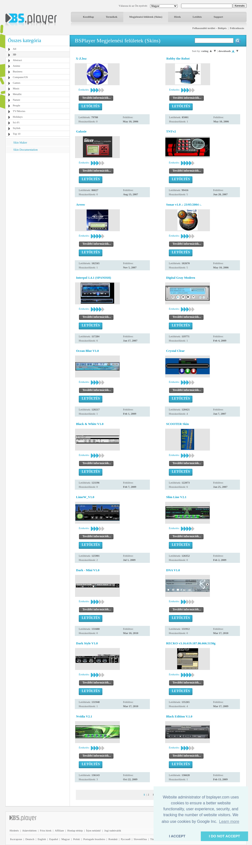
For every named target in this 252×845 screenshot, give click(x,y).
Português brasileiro (94, 839)
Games (16, 82)
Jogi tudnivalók (112, 830)
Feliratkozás (237, 28)
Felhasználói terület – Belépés (209, 28)
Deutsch (29, 839)
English (42, 839)
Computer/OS (20, 77)
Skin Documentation (25, 149)
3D (14, 54)
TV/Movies (19, 111)
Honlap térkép (75, 830)
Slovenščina (140, 839)
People (16, 105)
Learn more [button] (229, 821)
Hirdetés (14, 830)
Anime (16, 65)
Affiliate (59, 830)
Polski (76, 839)
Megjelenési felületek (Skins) (145, 16)
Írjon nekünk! (93, 830)
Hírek (177, 16)
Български (16, 839)
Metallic (17, 94)
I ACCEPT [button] (177, 836)
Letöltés (197, 16)
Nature (16, 99)
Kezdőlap (88, 16)
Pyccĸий (125, 839)
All (14, 48)
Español (53, 839)
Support (218, 16)
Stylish (16, 128)
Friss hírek (45, 830)
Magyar (65, 839)
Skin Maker (20, 142)
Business (17, 71)
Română (113, 839)
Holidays (18, 116)
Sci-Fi (16, 122)
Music (16, 88)
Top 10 (16, 133)
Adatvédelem (29, 830)
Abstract (17, 60)
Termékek (111, 16)
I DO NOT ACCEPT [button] (224, 836)
